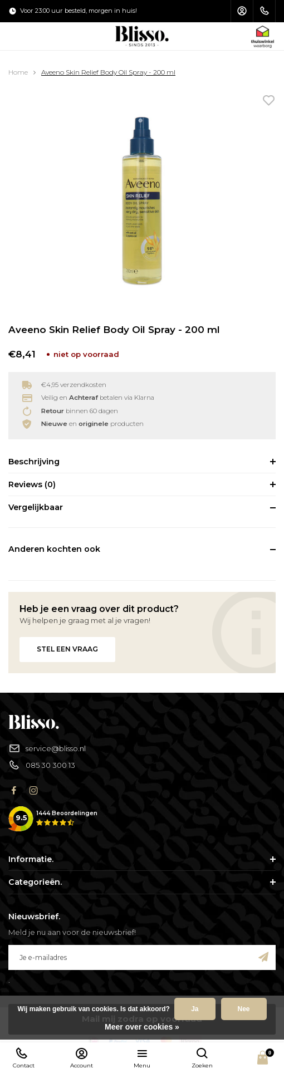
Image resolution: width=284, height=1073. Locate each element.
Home (18, 72)
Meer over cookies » (142, 1026)
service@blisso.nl (47, 748)
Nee (244, 1009)
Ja (194, 1009)
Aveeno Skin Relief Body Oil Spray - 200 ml (108, 72)
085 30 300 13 (41, 765)
